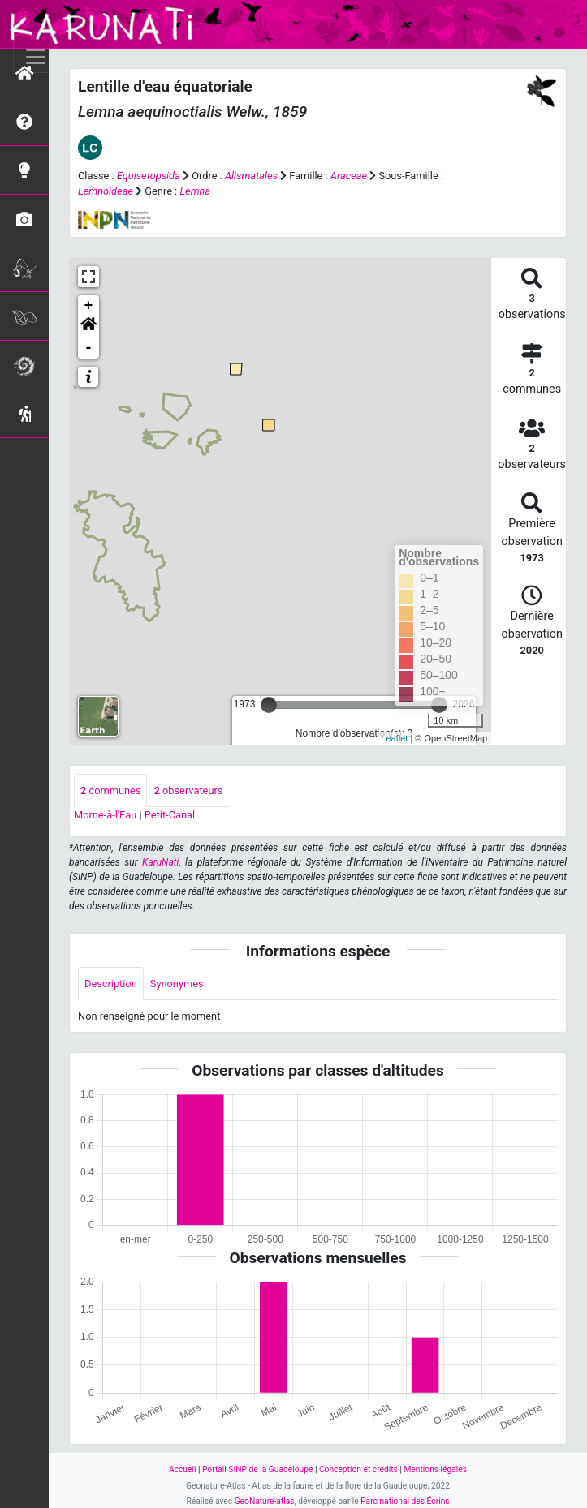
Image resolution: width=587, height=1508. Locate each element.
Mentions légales (435, 1469)
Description (110, 983)
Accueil (182, 1469)
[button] (88, 326)
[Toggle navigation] (35, 57)
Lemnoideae (105, 191)
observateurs (187, 790)
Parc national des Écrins (404, 1501)
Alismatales (251, 176)
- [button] (88, 348)
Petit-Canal (170, 815)
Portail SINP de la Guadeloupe (257, 1469)
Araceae (348, 176)
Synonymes (177, 983)
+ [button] (88, 306)
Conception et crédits (358, 1469)
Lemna (194, 191)
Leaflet (394, 738)
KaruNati (160, 862)
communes (110, 790)
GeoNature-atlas (265, 1501)
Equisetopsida (148, 176)
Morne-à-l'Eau (105, 815)
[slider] (269, 705)
